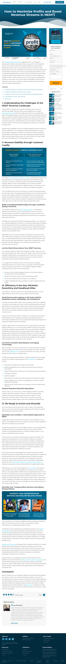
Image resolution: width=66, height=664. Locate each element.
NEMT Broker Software (7, 651)
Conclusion (7, 99)
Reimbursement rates (8, 113)
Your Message (53, 73)
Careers (32, 660)
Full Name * (52, 50)
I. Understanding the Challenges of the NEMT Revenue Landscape (23, 89)
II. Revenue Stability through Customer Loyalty (17, 92)
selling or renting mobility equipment (32, 559)
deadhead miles (14, 351)
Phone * (51, 58)
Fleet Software (26, 653)
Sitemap (62, 660)
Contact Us (45, 642)
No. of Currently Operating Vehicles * (56, 65)
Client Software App (27, 651)
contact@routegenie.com (49, 638)
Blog (39, 2)
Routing (24, 649)
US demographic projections (12, 62)
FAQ (35, 2)
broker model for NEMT (26, 209)
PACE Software (5, 649)
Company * (52, 61)
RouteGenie (31, 359)
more (4, 655)
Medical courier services (9, 544)
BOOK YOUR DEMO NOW (56, 83)
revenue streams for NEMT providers (19, 178)
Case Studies (28, 2)
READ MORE (14, 623)
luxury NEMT (32, 468)
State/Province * (53, 69)
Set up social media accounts (12, 278)
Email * (51, 54)
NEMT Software (13, 660)
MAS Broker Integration (7, 653)
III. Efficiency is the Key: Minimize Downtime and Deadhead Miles (23, 94)
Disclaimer (55, 660)
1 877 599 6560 (47, 2)
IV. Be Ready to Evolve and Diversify (14, 96)
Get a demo (60, 2)
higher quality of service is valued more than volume (26, 462)
